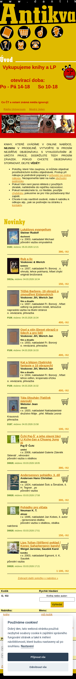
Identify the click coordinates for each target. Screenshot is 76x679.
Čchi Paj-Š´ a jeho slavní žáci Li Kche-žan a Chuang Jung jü (40, 439)
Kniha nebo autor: (56, 595)
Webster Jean (29, 404)
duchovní (25, 236)
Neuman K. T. (28, 510)
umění (23, 449)
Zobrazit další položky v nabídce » (38, 578)
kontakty (17, 205)
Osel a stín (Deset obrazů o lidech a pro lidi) (39, 331)
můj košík (46, 614)
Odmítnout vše (38, 667)
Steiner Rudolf (29, 232)
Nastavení (27, 646)
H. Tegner (26, 487)
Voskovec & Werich (32, 262)
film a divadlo (27, 301)
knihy (6, 614)
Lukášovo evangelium (35, 229)
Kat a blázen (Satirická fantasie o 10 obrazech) (36, 364)
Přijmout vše (38, 657)
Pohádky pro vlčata (33, 507)
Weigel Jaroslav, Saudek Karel (39, 548)
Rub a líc (26, 259)
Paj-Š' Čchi (27, 445)
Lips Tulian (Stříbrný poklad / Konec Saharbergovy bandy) (40, 544)
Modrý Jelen (37, 109)
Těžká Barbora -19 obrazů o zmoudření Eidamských (39, 293)
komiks (24, 553)
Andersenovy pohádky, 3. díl (40, 475)
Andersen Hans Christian (36, 478)
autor (65, 516)
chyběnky (17, 193)
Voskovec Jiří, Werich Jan (36, 297)
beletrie (24, 266)
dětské (23, 408)
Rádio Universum (15, 109)
